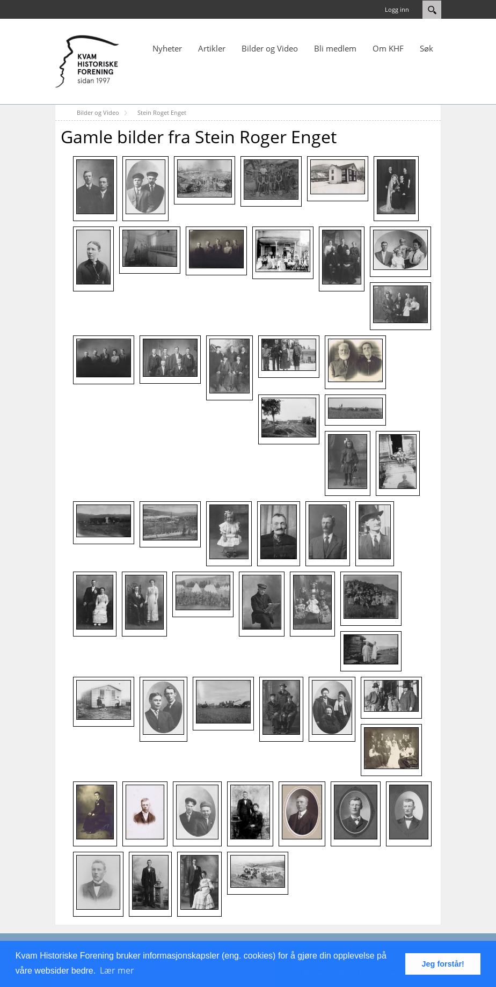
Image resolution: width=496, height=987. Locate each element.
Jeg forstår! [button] (443, 964)
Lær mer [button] (117, 970)
